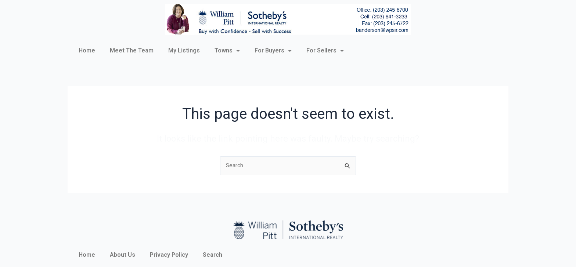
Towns (227, 50)
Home (87, 50)
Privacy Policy (169, 254)
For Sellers (325, 50)
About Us (122, 254)
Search (212, 254)
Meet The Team (132, 50)
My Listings (184, 50)
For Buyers (273, 50)
